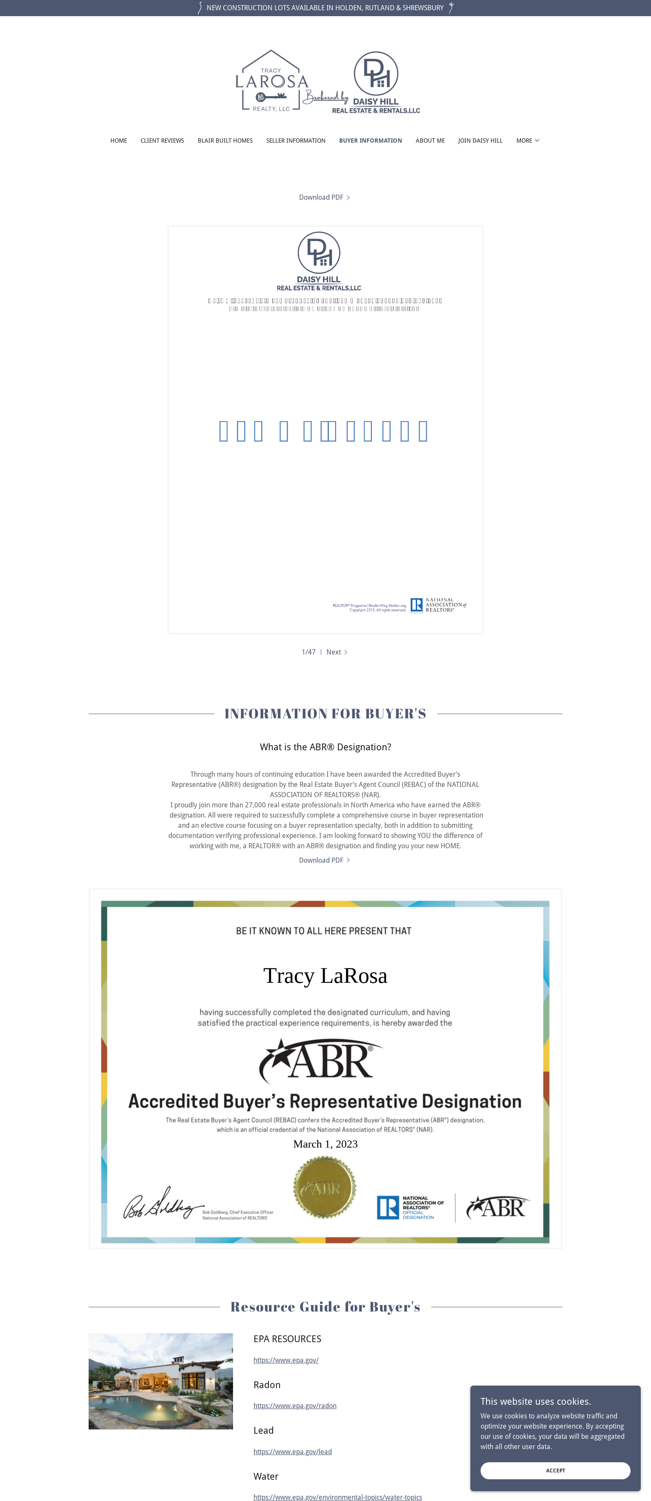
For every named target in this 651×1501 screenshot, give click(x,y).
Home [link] (118, 140)
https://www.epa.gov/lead (292, 1452)
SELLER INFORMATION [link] (296, 140)
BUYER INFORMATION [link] (370, 140)
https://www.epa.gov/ (286, 1360)
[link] (326, 82)
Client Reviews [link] (162, 140)
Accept (555, 1470)
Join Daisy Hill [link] (480, 140)
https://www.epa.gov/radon (295, 1406)
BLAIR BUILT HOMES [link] (225, 140)
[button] (528, 140)
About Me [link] (430, 140)
